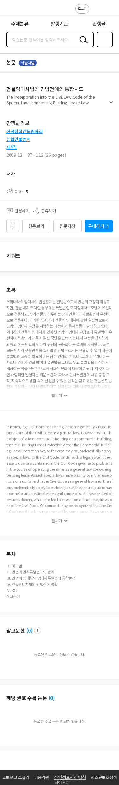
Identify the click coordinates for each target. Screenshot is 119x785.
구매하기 (96, 226)
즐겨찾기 (103, 46)
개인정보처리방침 (70, 777)
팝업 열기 (37, 630)
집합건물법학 (18, 139)
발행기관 (59, 23)
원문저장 (67, 226)
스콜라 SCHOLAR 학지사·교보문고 (19, 9)
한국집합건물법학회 (24, 131)
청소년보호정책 (104, 777)
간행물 (99, 23)
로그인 (82, 8)
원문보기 (36, 226)
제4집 (11, 147)
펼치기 (56, 395)
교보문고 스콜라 (16, 777)
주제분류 (20, 23)
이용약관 (41, 777)
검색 (82, 44)
